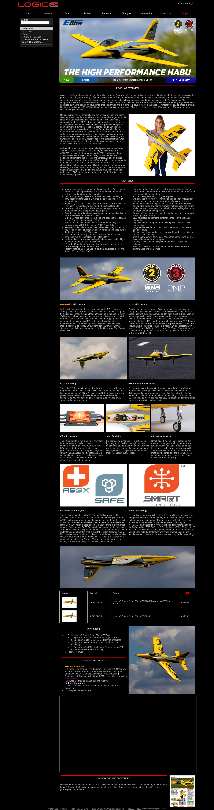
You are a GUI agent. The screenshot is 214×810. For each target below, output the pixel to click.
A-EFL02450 (96, 602)
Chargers (126, 13)
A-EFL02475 (96, 616)
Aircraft (48, 13)
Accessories (146, 13)
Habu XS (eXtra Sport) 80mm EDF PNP (132, 616)
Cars (28, 13)
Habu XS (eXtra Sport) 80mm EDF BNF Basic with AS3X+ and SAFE (142, 602)
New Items (165, 13)
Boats (67, 13)
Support (185, 13)
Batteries (106, 13)
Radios (87, 13)
